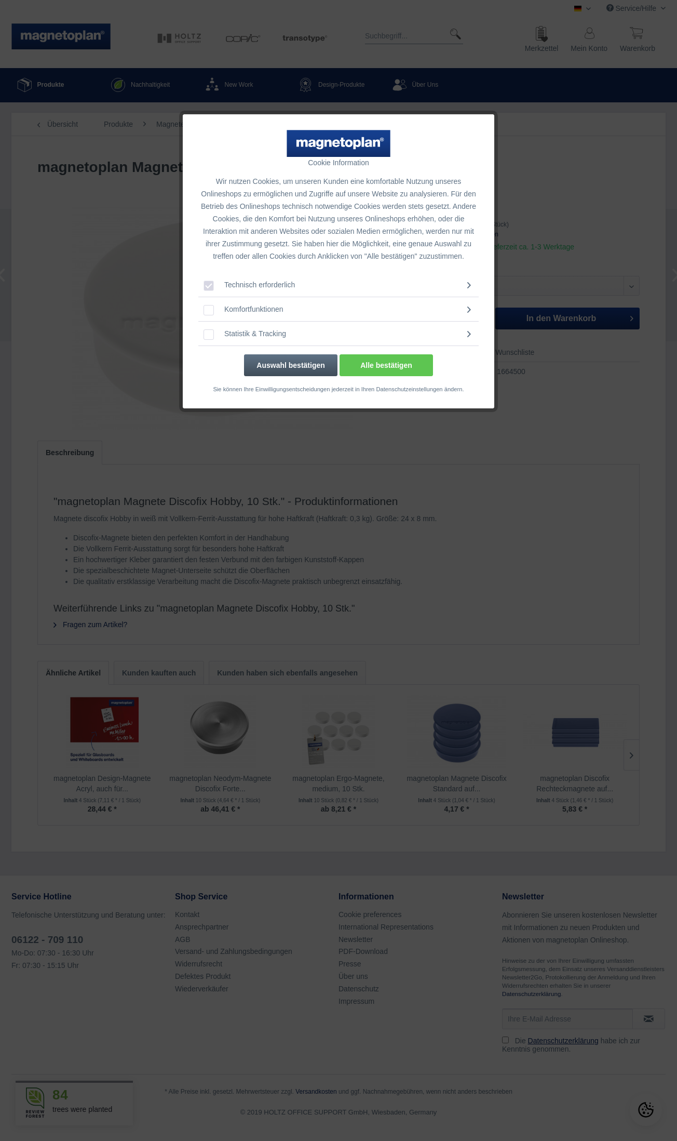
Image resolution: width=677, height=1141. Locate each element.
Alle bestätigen (386, 365)
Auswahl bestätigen (290, 365)
